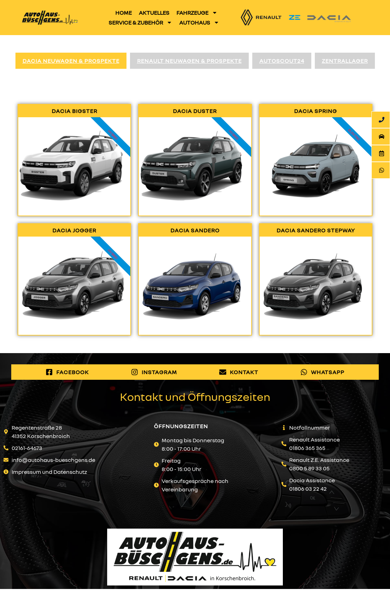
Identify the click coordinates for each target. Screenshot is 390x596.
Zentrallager (345, 60)
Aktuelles (154, 12)
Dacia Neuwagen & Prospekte (70, 60)
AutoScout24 (281, 60)
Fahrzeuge (196, 13)
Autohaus (199, 22)
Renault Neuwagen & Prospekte (189, 60)
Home (123, 12)
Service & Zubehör (140, 22)
